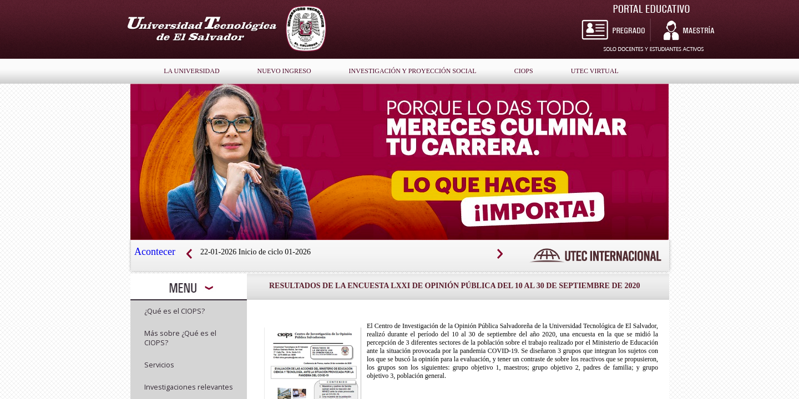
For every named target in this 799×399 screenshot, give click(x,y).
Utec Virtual (595, 71)
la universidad (191, 71)
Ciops (523, 71)
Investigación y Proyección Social (413, 71)
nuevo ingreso (284, 71)
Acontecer (154, 251)
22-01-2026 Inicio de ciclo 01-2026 (255, 252)
